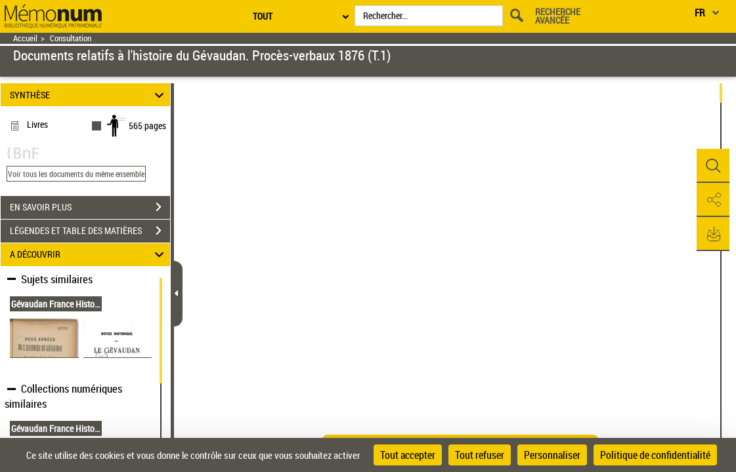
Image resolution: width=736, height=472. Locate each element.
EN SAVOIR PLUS (90, 207)
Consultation (70, 38)
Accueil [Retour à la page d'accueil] (25, 38)
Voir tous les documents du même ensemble (76, 173)
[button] (713, 166)
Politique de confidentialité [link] (655, 455)
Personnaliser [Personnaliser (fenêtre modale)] (552, 455)
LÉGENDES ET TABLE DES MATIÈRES (90, 231)
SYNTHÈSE (89, 94)
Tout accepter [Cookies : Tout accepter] (407, 455)
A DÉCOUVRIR (89, 254)
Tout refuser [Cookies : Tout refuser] (479, 455)
